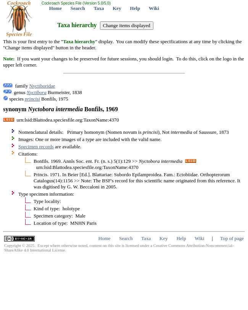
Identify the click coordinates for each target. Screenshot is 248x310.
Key (117, 8)
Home (55, 8)
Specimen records (36, 146)
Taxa (99, 8)
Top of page (232, 238)
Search (78, 8)
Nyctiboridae (42, 86)
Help (135, 8)
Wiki (154, 8)
